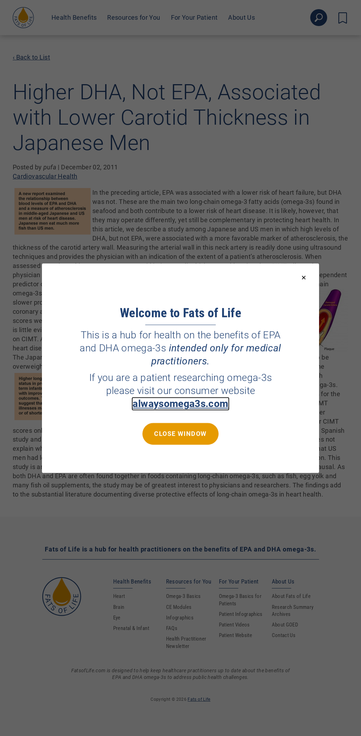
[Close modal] (303, 278)
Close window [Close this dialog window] (180, 433)
